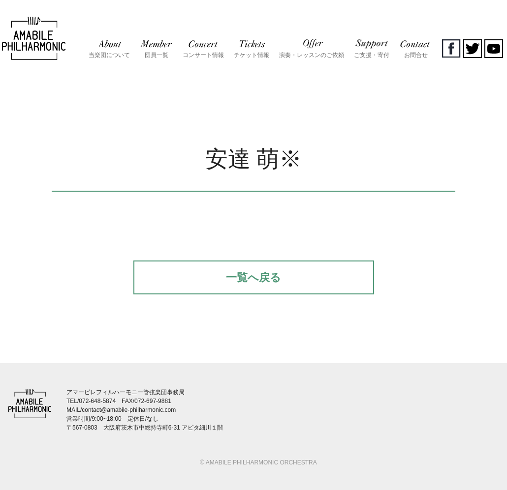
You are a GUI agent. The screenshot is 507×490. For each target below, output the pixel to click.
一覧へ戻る (253, 277)
